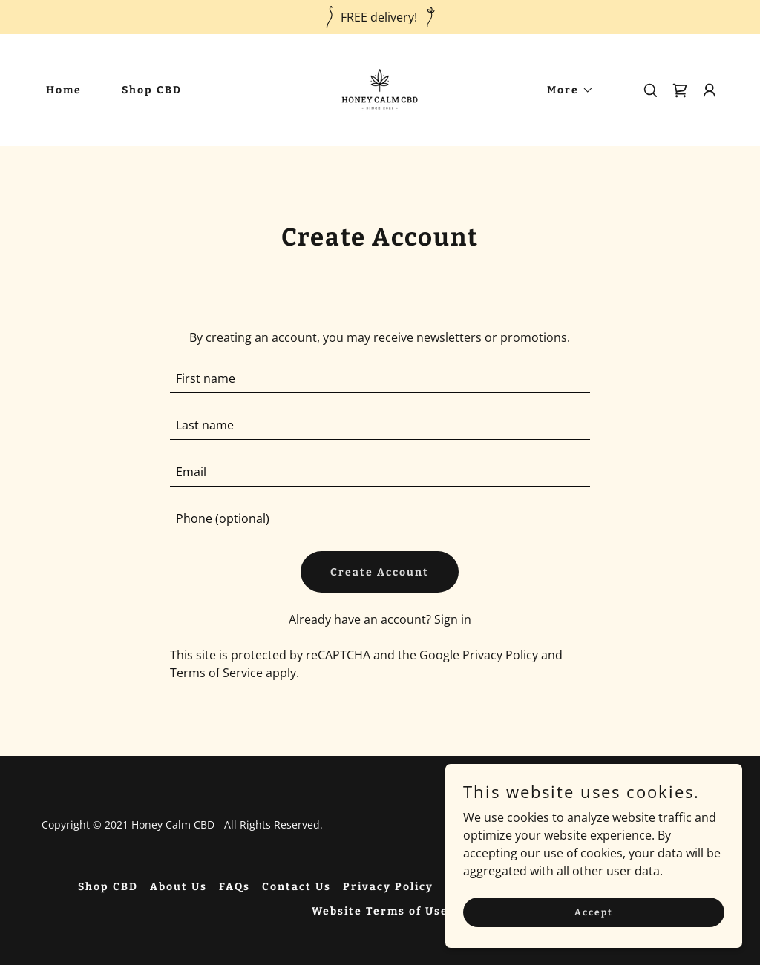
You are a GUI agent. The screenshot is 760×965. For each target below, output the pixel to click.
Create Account (379, 572)
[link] (379, 89)
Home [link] (64, 90)
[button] (565, 90)
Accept (593, 911)
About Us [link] (178, 886)
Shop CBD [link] (152, 90)
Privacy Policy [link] (500, 655)
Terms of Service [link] (216, 673)
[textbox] (379, 378)
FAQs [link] (234, 886)
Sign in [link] (452, 619)
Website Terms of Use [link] (380, 911)
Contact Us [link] (296, 886)
